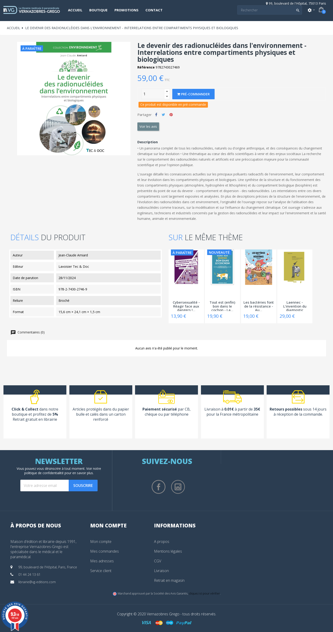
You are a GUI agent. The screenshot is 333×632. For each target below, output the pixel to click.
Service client (100, 570)
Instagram (178, 487)
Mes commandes (104, 551)
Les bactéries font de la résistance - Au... (259, 305)
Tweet (163, 114)
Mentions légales (168, 551)
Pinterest (171, 114)
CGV (157, 561)
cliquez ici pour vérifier (204, 593)
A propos (161, 541)
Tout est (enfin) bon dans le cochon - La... (222, 305)
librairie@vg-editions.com (37, 582)
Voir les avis (148, 126)
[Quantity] (152, 94)
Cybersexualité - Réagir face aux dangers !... (186, 305)
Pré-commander (193, 94)
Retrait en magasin (169, 580)
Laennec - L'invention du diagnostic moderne (294, 305)
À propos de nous (35, 525)
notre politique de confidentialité (62, 470)
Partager (156, 114)
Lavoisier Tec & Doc (74, 266)
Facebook (159, 487)
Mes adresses (102, 561)
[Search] (269, 10)
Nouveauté (219, 252)
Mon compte (100, 541)
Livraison (161, 570)
